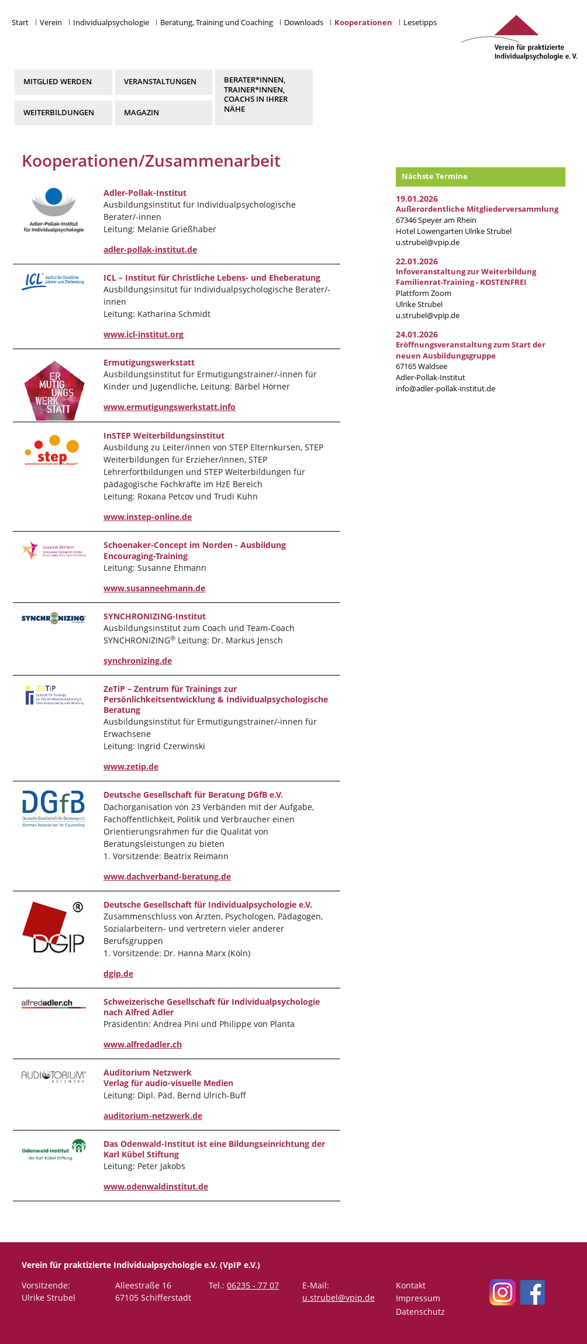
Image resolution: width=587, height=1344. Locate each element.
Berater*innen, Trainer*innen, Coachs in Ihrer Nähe (256, 94)
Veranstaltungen (160, 82)
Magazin (141, 113)
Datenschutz (420, 1311)
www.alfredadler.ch (142, 1044)
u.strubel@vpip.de (428, 242)
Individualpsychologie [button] (111, 22)
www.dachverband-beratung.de (167, 876)
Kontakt (411, 1285)
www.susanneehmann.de (154, 588)
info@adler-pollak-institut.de (445, 389)
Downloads (303, 22)
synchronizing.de (137, 660)
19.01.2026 (417, 198)
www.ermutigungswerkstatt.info (169, 406)
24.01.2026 (417, 334)
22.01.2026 (417, 261)
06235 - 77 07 (253, 1285)
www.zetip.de (130, 766)
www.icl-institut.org (143, 334)
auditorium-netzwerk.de (152, 1115)
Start (20, 22)
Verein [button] (51, 22)
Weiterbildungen (58, 113)
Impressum (418, 1298)
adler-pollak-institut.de (150, 249)
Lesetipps (420, 22)
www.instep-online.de (147, 516)
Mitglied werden (57, 82)
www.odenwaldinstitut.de (155, 1186)
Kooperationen (363, 22)
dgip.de (118, 973)
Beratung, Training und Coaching (216, 22)
